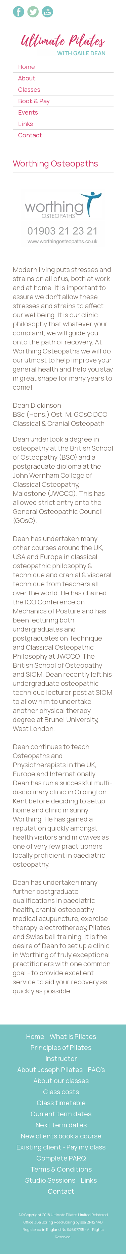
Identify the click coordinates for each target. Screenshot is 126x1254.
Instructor (61, 1058)
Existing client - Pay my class (61, 1146)
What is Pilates (73, 1036)
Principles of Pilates (61, 1047)
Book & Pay (34, 101)
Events (28, 112)
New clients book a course (61, 1135)
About (26, 78)
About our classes (61, 1080)
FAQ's (96, 1069)
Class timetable (61, 1102)
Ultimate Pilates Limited (71, 1214)
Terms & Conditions (61, 1169)
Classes (29, 89)
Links (25, 124)
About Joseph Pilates (50, 1069)
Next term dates (61, 1124)
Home (26, 67)
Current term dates (61, 1113)
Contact (30, 135)
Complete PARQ (61, 1158)
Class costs (61, 1091)
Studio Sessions (50, 1180)
